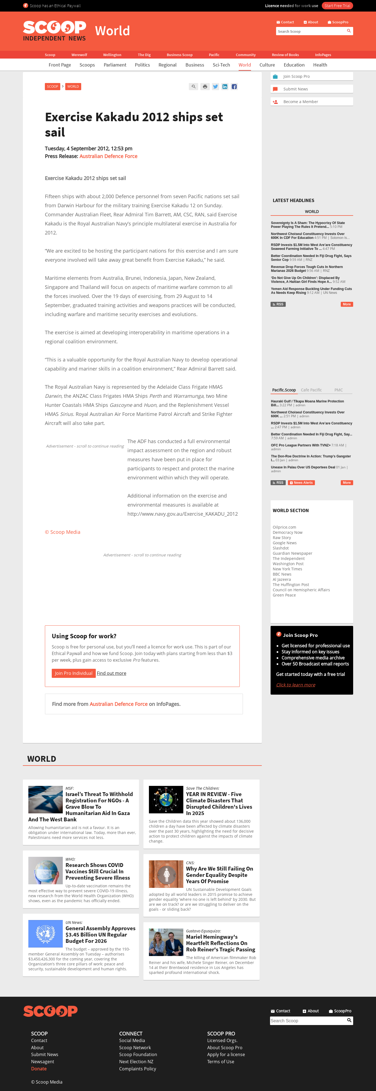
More (347, 304)
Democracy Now (288, 532)
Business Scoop (180, 54)
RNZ (309, 260)
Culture (267, 65)
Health (320, 65)
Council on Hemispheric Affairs (301, 589)
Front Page (60, 65)
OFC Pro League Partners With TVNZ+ (301, 445)
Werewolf (79, 54)
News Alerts (301, 483)
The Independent (289, 558)
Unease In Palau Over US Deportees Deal (303, 467)
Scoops (87, 65)
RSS (278, 304)
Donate (39, 1069)
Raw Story (282, 537)
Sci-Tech (221, 65)
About (37, 1047)
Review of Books (285, 54)
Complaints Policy (137, 1069)
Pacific (214, 54)
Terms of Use (220, 1061)
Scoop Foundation (138, 1054)
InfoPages (323, 54)
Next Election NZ (136, 1061)
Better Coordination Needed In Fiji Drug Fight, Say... (311, 434)
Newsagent (42, 1061)
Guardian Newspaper (292, 553)
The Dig (144, 54)
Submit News (44, 1054)
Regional (168, 65)
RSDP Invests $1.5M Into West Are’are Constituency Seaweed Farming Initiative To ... (311, 247)
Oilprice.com (284, 527)
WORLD (41, 758)
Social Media (132, 1040)
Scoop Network (135, 1047)
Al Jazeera (282, 579)
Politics (142, 65)
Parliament (115, 65)
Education (294, 65)
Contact (39, 1040)
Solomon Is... (340, 238)
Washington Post (288, 563)
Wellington (112, 54)
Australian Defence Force (108, 156)
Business (195, 65)
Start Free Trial (337, 5)
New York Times (287, 568)
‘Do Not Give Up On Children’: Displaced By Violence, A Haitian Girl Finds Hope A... (305, 280)
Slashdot (281, 548)
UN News (330, 293)
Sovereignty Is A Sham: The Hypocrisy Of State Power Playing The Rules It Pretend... (308, 225)
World (245, 65)
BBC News (282, 574)
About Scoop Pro (225, 1047)
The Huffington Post (291, 584)
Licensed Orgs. (222, 1040)
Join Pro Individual (73, 673)
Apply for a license (226, 1054)
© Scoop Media (46, 1082)
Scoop (50, 54)
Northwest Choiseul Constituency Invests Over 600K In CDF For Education (308, 236)
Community (246, 54)
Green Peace (284, 595)
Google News (285, 542)
